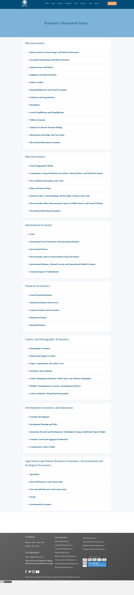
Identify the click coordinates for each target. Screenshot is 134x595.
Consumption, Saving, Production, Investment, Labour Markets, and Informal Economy (66, 173)
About (53, 3)
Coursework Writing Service (64, 549)
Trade (32, 234)
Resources (83, 3)
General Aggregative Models (41, 166)
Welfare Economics (38, 120)
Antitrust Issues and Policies (41, 67)
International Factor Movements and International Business (54, 242)
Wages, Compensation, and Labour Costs (47, 363)
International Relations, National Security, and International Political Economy (62, 264)
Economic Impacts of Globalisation (44, 272)
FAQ (90, 3)
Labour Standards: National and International (49, 393)
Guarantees (68, 3)
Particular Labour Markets (41, 371)
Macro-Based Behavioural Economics (45, 211)
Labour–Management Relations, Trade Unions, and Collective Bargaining (60, 378)
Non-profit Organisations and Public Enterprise (49, 60)
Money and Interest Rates (40, 188)
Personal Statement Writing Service (94, 549)
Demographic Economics (40, 348)
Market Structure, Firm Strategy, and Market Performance (54, 52)
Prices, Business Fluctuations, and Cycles (47, 181)
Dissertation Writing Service (64, 567)
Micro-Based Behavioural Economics (45, 142)
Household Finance (38, 325)
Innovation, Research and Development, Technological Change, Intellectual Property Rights (68, 432)
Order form (28, 577)
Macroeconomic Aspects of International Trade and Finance (54, 257)
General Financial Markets (41, 295)
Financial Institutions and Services (44, 303)
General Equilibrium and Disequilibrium (47, 112)
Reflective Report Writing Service (65, 556)
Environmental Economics (41, 504)
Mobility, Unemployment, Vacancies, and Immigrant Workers (55, 386)
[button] (112, 3)
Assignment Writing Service (64, 545)
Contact (96, 3)
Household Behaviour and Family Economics (48, 90)
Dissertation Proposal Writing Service (66, 563)
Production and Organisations (42, 97)
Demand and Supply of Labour (42, 356)
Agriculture (34, 474)
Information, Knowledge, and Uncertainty (47, 135)
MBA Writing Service (90, 538)
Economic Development (39, 417)
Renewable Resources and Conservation (46, 482)
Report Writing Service (62, 552)
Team (75, 3)
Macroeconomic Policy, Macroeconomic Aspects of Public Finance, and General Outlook (66, 203)
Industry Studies (36, 82)
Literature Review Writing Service (65, 560)
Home (47, 3)
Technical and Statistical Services (93, 542)
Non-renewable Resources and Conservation (48, 489)
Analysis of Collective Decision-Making (46, 127)
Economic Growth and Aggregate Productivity (49, 439)
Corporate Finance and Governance (44, 310)
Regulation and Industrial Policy (43, 75)
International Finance (39, 249)
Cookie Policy (56, 577)
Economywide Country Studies (42, 447)
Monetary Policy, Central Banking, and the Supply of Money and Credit (59, 196)
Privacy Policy (46, 577)
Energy (33, 497)
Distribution (35, 105)
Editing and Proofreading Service (93, 545)
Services (60, 3)
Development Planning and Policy (44, 424)
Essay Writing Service (62, 541)
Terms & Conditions (68, 577)
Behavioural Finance (38, 318)
